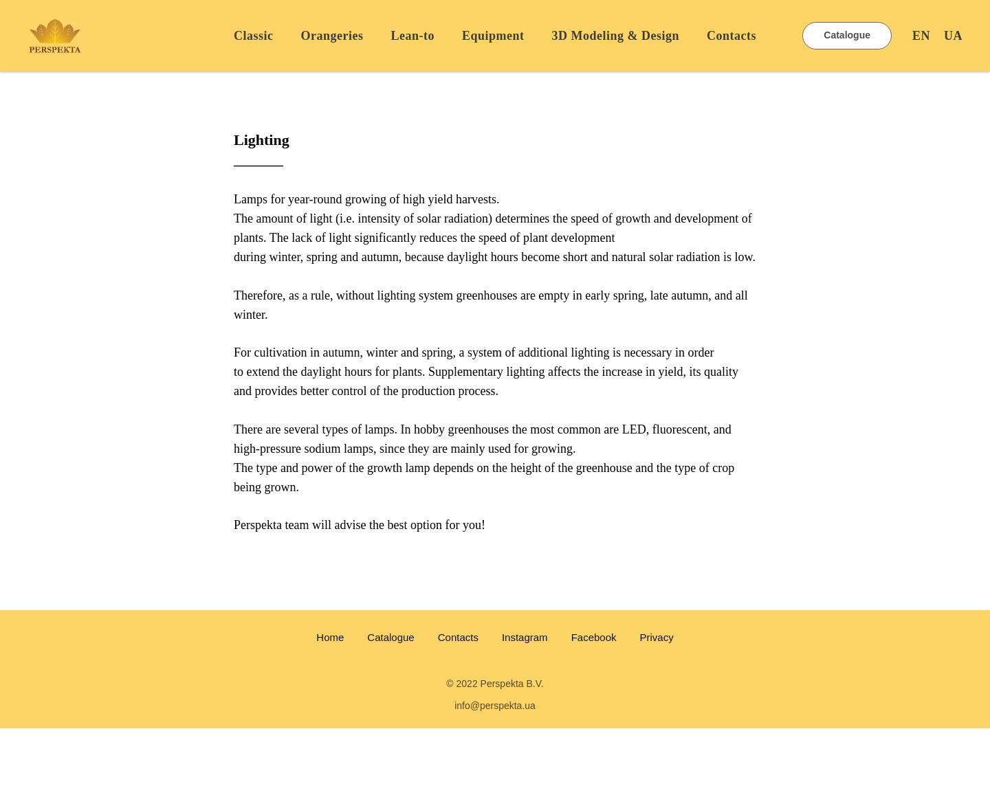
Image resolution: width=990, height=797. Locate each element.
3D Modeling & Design (616, 36)
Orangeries (331, 36)
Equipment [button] (493, 36)
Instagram (525, 637)
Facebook (594, 637)
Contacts (731, 36)
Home (330, 637)
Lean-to (412, 36)
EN (921, 36)
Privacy (657, 637)
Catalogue (390, 637)
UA (953, 36)
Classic (254, 36)
